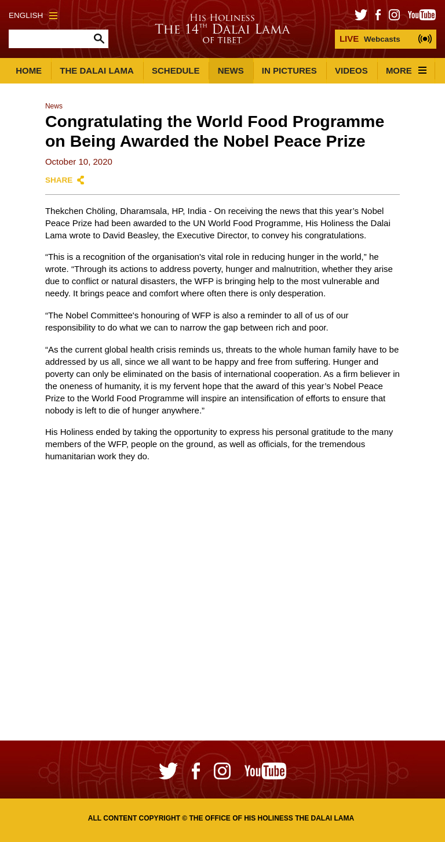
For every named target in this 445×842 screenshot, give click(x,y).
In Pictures (289, 70)
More (406, 70)
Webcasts (370, 38)
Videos (351, 70)
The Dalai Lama (97, 70)
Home (29, 70)
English (33, 15)
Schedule (176, 70)
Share (58, 180)
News (231, 70)
